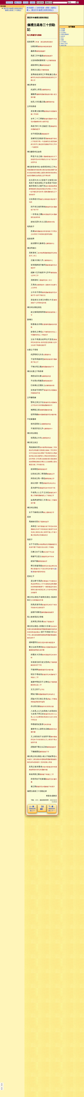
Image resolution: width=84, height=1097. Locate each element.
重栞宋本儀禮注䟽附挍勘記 (13, 8)
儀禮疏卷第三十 (32, 809)
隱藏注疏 (48, 2)
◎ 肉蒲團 (62, 29)
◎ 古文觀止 (62, 32)
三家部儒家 (39, 8)
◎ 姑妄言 (62, 36)
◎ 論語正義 (62, 45)
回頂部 (25, 2)
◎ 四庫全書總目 (64, 34)
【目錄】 (42, 808)
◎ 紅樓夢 (62, 30)
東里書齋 (30, 8)
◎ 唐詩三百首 (63, 43)
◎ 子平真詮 (62, 41)
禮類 (48, 8)
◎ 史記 (61, 38)
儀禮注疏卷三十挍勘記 (13, 10)
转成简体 (40, 2)
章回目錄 (9, 2)
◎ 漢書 (61, 40)
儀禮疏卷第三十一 (51, 809)
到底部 (32, 2)
